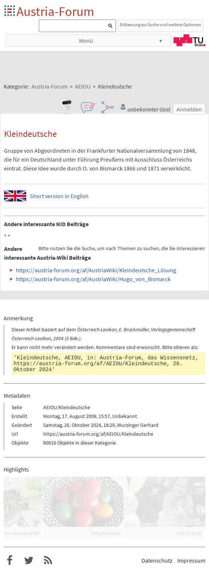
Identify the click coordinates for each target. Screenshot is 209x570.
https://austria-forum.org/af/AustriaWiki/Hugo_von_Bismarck (93, 279)
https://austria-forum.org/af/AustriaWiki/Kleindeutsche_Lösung (96, 270)
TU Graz (189, 40)
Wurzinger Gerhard (137, 425)
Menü (86, 40)
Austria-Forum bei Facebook (10, 560)
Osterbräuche (105, 533)
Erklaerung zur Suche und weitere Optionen (160, 24)
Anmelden (189, 109)
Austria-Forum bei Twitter (29, 560)
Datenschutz (156, 560)
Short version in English (59, 196)
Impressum (191, 560)
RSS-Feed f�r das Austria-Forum (48, 560)
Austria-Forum (55, 11)
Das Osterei (189, 533)
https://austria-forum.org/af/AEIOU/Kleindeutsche (90, 364)
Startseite (10, 11)
